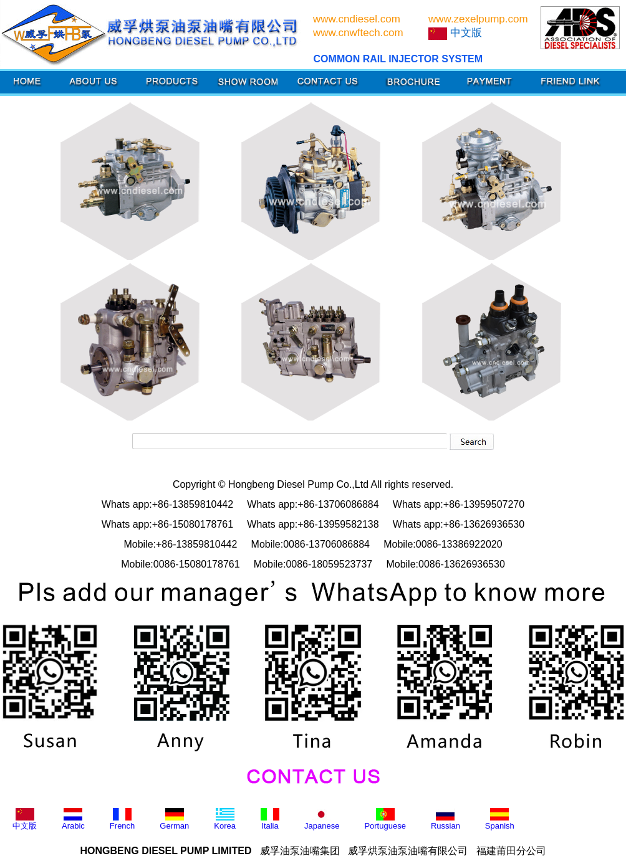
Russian (445, 819)
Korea (225, 819)
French (122, 819)
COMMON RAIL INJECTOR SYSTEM (398, 59)
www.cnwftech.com (358, 33)
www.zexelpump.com (478, 19)
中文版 (24, 819)
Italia (270, 819)
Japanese (321, 819)
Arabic (73, 819)
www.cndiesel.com (356, 19)
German (174, 819)
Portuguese (385, 819)
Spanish (499, 819)
